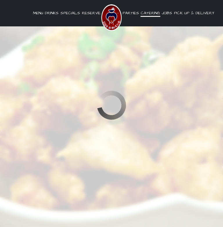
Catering (150, 13)
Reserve (91, 13)
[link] (111, 17)
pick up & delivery (193, 13)
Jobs (167, 13)
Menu (38, 13)
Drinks (52, 13)
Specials (70, 13)
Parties (131, 13)
